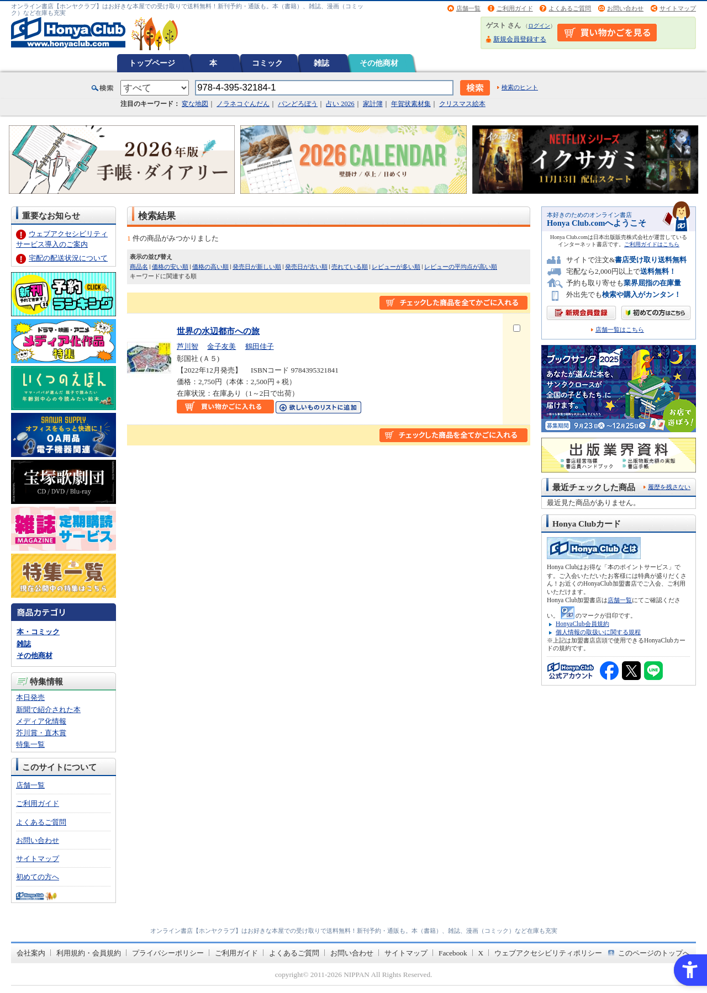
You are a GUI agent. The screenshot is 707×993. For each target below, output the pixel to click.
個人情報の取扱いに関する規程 (598, 632)
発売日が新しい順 (257, 266)
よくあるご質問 (569, 8)
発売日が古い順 (306, 266)
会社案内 (31, 953)
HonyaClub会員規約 (582, 623)
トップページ (152, 63)
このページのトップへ (654, 953)
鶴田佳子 (259, 346)
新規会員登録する (519, 39)
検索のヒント (520, 87)
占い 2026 (340, 104)
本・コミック (38, 632)
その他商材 (379, 63)
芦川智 (187, 346)
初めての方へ (37, 877)
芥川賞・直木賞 (41, 733)
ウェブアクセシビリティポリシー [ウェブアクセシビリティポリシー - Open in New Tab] (548, 953)
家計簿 (373, 104)
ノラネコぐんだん (243, 104)
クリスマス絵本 (462, 104)
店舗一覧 (468, 8)
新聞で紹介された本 (48, 709)
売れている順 (349, 266)
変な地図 (195, 104)
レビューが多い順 (396, 266)
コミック (267, 63)
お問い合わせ (625, 8)
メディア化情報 (41, 721)
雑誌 (321, 63)
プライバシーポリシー (168, 953)
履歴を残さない (669, 487)
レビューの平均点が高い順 (460, 266)
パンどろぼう (298, 104)
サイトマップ (677, 8)
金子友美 (221, 346)
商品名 (139, 266)
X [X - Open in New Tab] (481, 953)
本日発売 (30, 697)
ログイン (539, 26)
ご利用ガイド (515, 8)
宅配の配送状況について (68, 258)
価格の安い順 (170, 266)
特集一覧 (30, 744)
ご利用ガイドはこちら (651, 244)
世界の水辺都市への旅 (218, 331)
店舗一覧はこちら (619, 330)
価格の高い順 (210, 266)
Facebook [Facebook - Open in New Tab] (453, 953)
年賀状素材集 (411, 104)
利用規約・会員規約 (88, 953)
